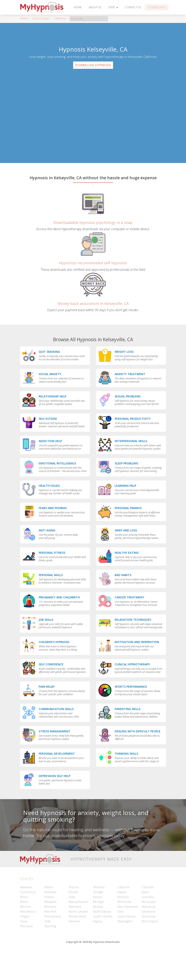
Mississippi (149, 902)
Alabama (26, 887)
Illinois (24, 897)
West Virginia (150, 921)
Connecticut (28, 892)
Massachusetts (78, 902)
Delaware (50, 892)
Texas (24, 921)
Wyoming (50, 926)
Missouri (25, 907)
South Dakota (126, 916)
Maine (24, 902)
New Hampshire (127, 907)
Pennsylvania (52, 916)
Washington (125, 921)
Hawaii (121, 892)
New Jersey (149, 907)
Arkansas (99, 887)
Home (78, 7)
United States (41, 18)
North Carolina (78, 911)
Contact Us (133, 7)
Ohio (120, 911)
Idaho (145, 892)
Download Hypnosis (93, 65)
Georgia (98, 892)
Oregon (25, 916)
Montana (50, 907)
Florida (73, 892)
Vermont (74, 921)
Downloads (156, 7)
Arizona (73, 887)
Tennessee (149, 916)
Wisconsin (26, 926)
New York (50, 911)
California (60, 18)
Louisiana (148, 897)
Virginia (97, 921)
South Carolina (102, 916)
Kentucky (123, 897)
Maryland (50, 902)
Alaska (48, 887)
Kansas (97, 897)
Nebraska (75, 907)
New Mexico (28, 911)
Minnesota (124, 902)
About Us (95, 7)
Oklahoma (148, 911)
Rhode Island (77, 916)
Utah (47, 921)
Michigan (98, 902)
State (113, 7)
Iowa (72, 897)
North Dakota (102, 911)
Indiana (49, 897)
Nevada (98, 907)
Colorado (148, 887)
